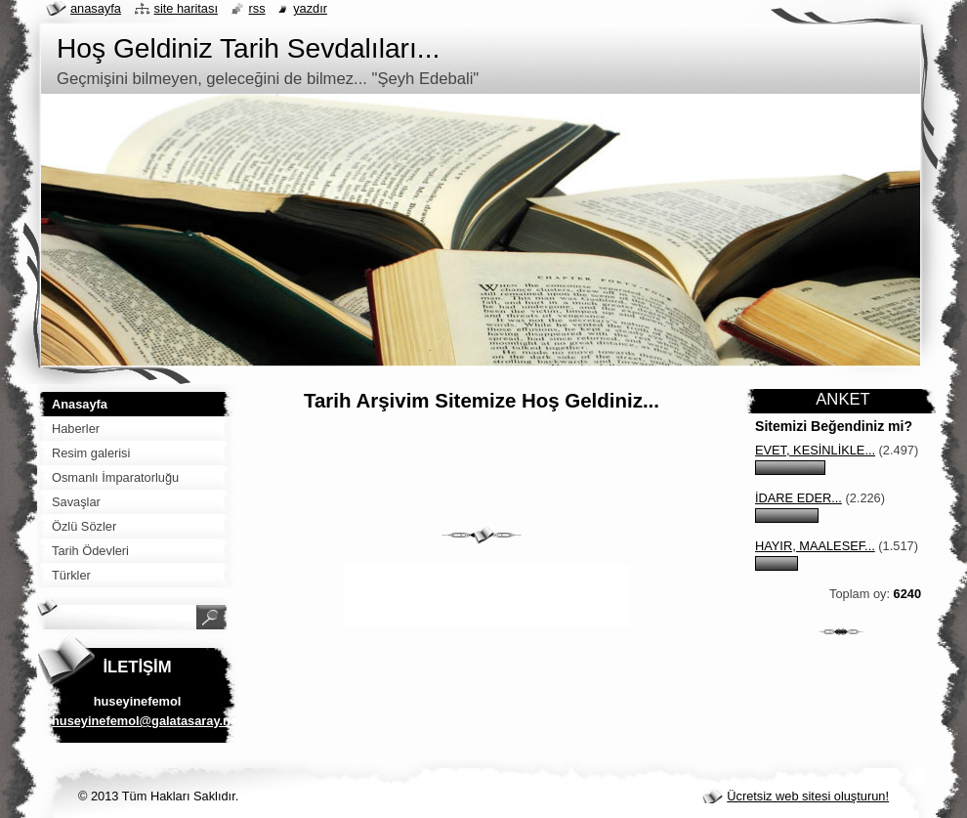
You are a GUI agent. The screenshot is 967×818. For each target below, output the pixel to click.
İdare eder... (798, 498)
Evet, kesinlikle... (815, 450)
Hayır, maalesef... (815, 545)
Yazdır (310, 8)
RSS (257, 8)
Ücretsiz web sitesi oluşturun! (808, 796)
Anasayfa (95, 8)
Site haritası (186, 8)
